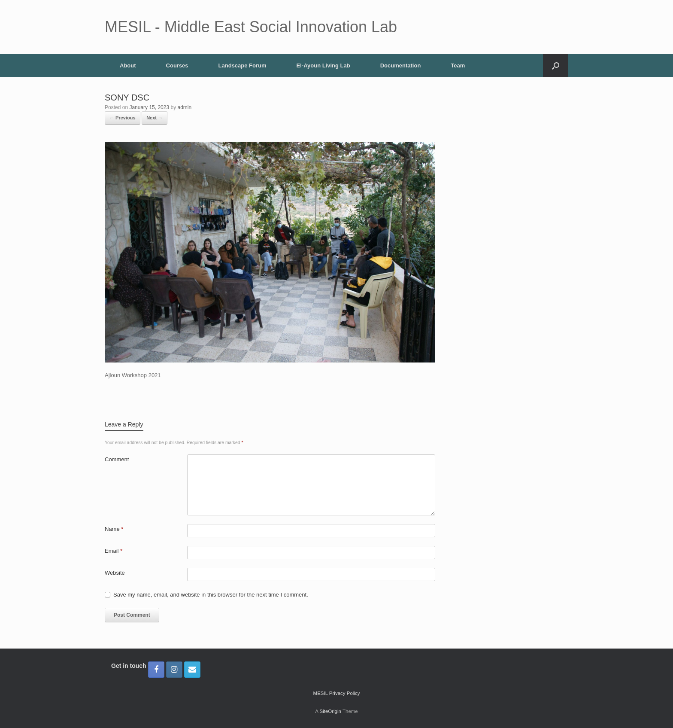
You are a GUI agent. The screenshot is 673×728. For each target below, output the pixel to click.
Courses (177, 65)
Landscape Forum (242, 65)
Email (113, 551)
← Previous (122, 117)
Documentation (400, 65)
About (128, 65)
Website (115, 573)
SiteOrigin (330, 711)
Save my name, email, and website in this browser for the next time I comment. (210, 594)
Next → (154, 117)
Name (114, 529)
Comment (117, 459)
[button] (555, 65)
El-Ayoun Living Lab (323, 65)
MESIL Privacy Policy (336, 693)
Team (458, 65)
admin (185, 107)
